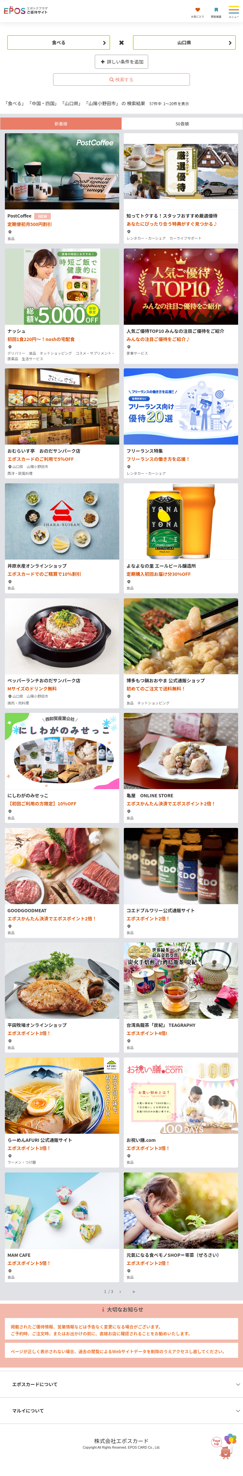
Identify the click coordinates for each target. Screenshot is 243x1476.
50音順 (182, 124)
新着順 (60, 124)
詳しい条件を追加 (122, 61)
